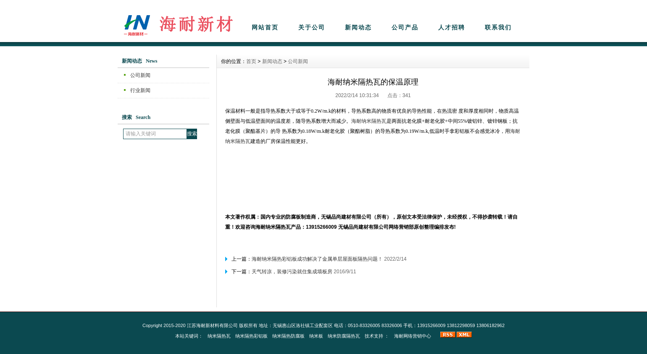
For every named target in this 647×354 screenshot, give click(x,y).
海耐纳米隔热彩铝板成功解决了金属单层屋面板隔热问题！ (317, 259)
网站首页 (265, 27)
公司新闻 (140, 75)
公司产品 (405, 27)
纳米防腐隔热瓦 (344, 335)
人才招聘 (451, 27)
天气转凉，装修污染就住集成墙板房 (292, 272)
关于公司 (311, 27)
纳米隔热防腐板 (288, 335)
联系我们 (498, 27)
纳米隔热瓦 (219, 335)
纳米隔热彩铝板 (251, 335)
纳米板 (316, 335)
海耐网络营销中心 (412, 335)
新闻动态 (358, 27)
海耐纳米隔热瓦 (369, 121)
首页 (251, 61)
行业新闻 (140, 90)
